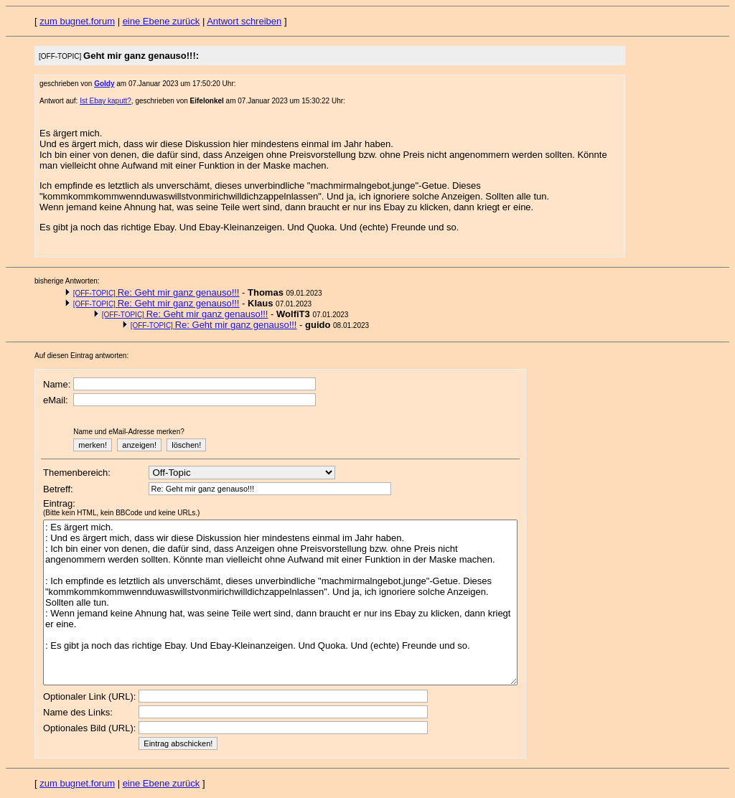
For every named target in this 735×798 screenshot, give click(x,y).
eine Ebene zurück (161, 21)
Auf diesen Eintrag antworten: (81, 356)
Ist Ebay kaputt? (105, 101)
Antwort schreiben (244, 21)
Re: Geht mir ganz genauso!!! (156, 292)
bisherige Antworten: (67, 281)
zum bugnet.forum (77, 21)
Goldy (104, 84)
